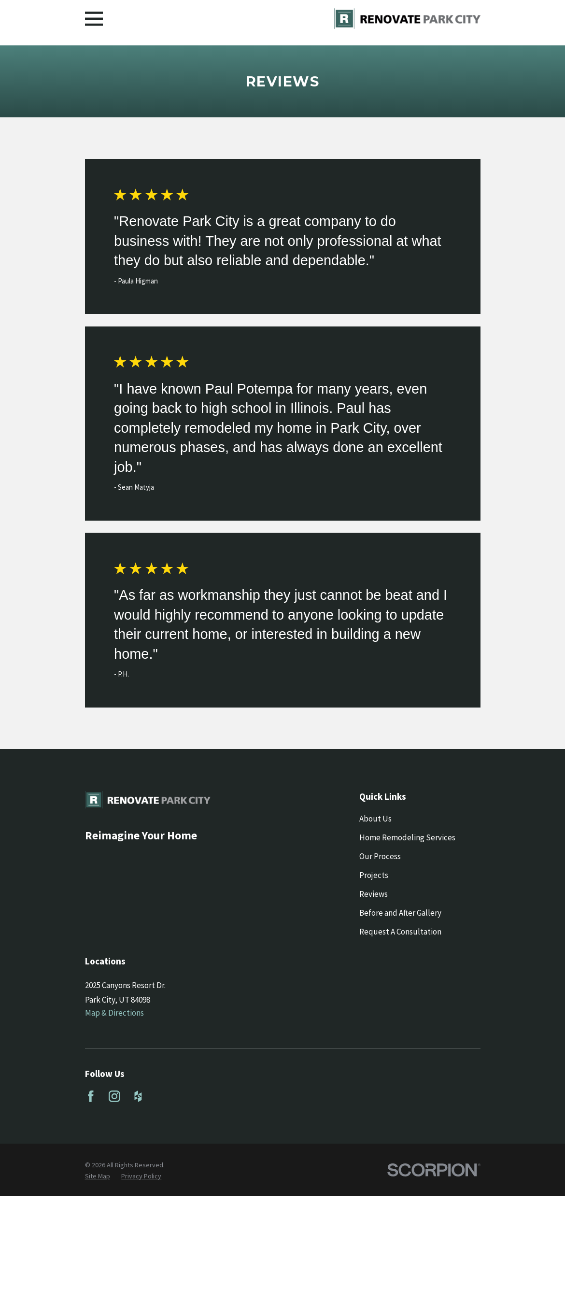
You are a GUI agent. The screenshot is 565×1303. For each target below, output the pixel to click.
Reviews (373, 894)
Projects (373, 875)
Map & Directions (114, 1012)
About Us (375, 818)
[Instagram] (114, 1096)
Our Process (380, 856)
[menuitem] (97, 1176)
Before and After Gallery (400, 912)
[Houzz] (138, 1096)
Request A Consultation (400, 931)
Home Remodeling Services (407, 837)
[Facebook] (91, 1096)
